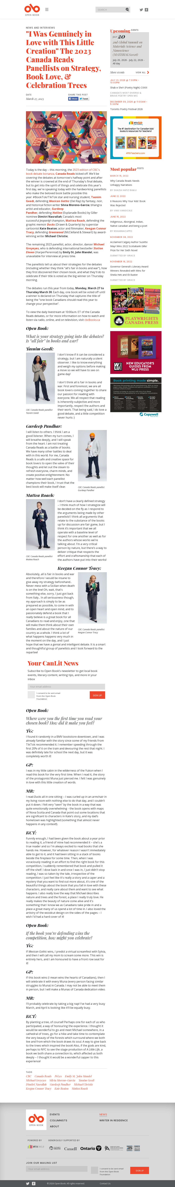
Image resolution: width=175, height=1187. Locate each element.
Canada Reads (43, 1076)
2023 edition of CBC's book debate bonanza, (63, 172)
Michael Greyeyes (36, 1080)
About (54, 1126)
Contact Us (105, 1183)
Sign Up (97, 695)
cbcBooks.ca (92, 320)
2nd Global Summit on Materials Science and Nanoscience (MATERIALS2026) (127, 48)
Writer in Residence (113, 1120)
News (103, 1114)
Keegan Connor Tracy (38, 1088)
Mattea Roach (80, 1088)
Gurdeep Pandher (60, 1084)
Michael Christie (83, 1084)
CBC (28, 1076)
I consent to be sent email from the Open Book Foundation (48, 696)
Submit (127, 9)
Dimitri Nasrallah (36, 1084)
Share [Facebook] (73, 99)
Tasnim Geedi (86, 1080)
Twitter (27, 1183)
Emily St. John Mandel (78, 1076)
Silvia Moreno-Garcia (62, 1080)
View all (141, 72)
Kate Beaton (62, 1088)
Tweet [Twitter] (84, 99)
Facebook (33, 1183)
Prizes (58, 1076)
